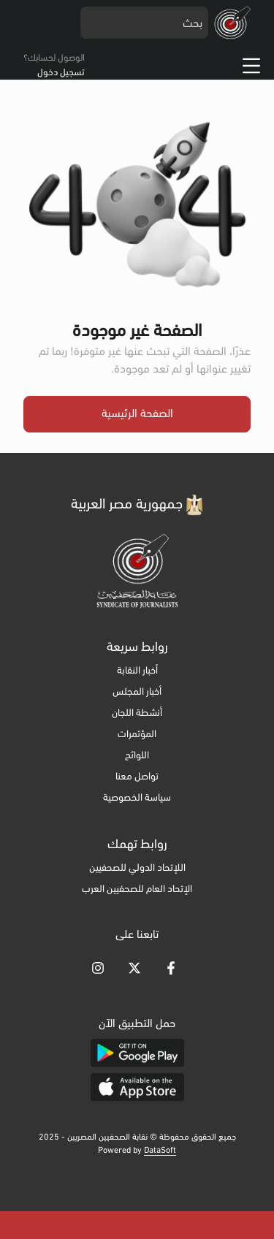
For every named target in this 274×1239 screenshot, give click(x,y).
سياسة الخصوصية (137, 798)
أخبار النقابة (137, 671)
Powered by (137, 1150)
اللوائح (137, 755)
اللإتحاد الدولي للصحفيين (137, 868)
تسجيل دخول (61, 72)
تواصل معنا (137, 776)
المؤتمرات (137, 734)
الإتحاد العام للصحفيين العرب (137, 889)
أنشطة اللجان (137, 713)
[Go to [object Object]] (171, 968)
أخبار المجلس (137, 692)
